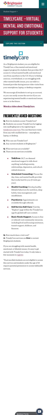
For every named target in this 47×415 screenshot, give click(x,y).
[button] (43, 4)
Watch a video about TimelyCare (18, 106)
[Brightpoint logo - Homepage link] (12, 3)
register (20, 255)
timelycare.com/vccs (12, 130)
